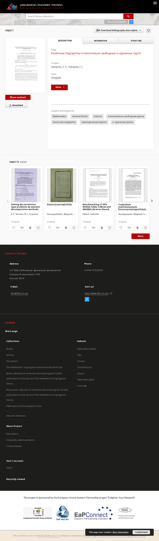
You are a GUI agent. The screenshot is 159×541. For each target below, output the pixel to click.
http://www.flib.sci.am (96, 293)
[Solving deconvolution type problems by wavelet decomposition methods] (26, 185)
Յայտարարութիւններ (59, 204)
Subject (80, 373)
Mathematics (59, 116)
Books (9, 348)
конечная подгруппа (64, 122)
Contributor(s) (84, 367)
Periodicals (12, 361)
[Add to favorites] (148, 30)
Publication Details (86, 348)
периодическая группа (94, 122)
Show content (18, 97)
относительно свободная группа (126, 116)
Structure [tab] (136, 40)
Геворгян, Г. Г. (75, 66)
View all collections (15, 415)
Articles (10, 355)
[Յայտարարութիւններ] (61, 185)
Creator (81, 361)
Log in (9, 467)
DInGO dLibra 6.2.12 (48, 535)
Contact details (14, 446)
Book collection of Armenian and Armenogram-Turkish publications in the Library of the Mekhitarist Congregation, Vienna (36, 378)
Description (12, 433)
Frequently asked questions (20, 439)
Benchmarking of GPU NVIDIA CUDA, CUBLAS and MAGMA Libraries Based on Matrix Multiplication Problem (97, 207)
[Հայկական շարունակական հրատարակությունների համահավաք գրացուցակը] (133, 185)
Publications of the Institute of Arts (23, 406)
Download (15, 105)
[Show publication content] (30, 227)
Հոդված (56, 77)
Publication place (86, 379)
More (140, 236)
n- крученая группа (122, 122)
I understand (141, 532)
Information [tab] (100, 40)
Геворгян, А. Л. (59, 66)
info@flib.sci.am (19, 293)
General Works (80, 116)
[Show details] (38, 227)
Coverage (82, 385)
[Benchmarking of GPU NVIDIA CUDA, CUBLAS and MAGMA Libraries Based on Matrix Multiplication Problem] (97, 185)
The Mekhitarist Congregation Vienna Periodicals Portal (34, 367)
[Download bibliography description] (22, 227)
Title (79, 355)
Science (98, 116)
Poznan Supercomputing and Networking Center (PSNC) (114, 535)
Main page (11, 331)
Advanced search (116, 21)
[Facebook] (87, 299)
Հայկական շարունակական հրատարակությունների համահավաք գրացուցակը (132, 207)
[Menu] (155, 3)
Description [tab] (65, 40)
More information (120, 532)
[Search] (128, 16)
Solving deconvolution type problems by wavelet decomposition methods (25, 207)
